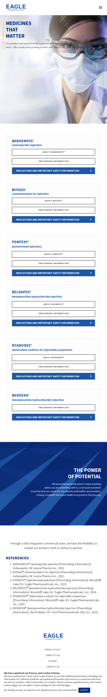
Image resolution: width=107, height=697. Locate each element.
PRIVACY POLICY (53, 649)
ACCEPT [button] (84, 690)
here (15, 685)
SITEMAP (52, 661)
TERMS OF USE (52, 655)
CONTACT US (52, 666)
